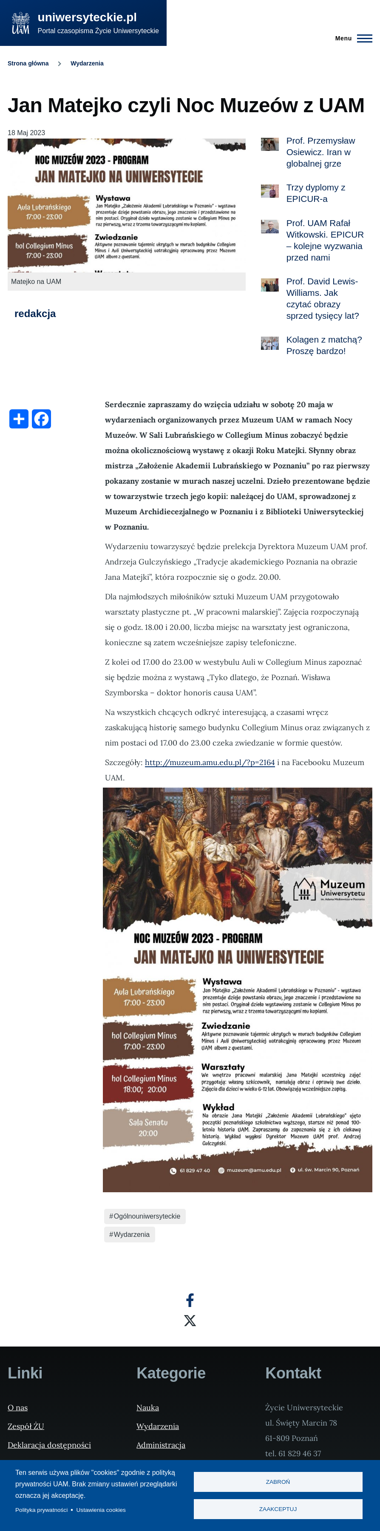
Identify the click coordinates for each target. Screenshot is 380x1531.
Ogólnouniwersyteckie (147, 1216)
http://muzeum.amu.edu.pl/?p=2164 (210, 762)
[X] (190, 1320)
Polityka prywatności (41, 1510)
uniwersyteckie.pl (87, 17)
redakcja (35, 313)
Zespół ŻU (26, 1426)
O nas (18, 1407)
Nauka (147, 1407)
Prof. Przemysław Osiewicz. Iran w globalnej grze (320, 152)
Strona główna (28, 63)
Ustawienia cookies (101, 1510)
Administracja (160, 1445)
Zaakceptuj (278, 1509)
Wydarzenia (87, 63)
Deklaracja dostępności (49, 1445)
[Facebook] (190, 1300)
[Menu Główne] (351, 38)
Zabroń (278, 1482)
